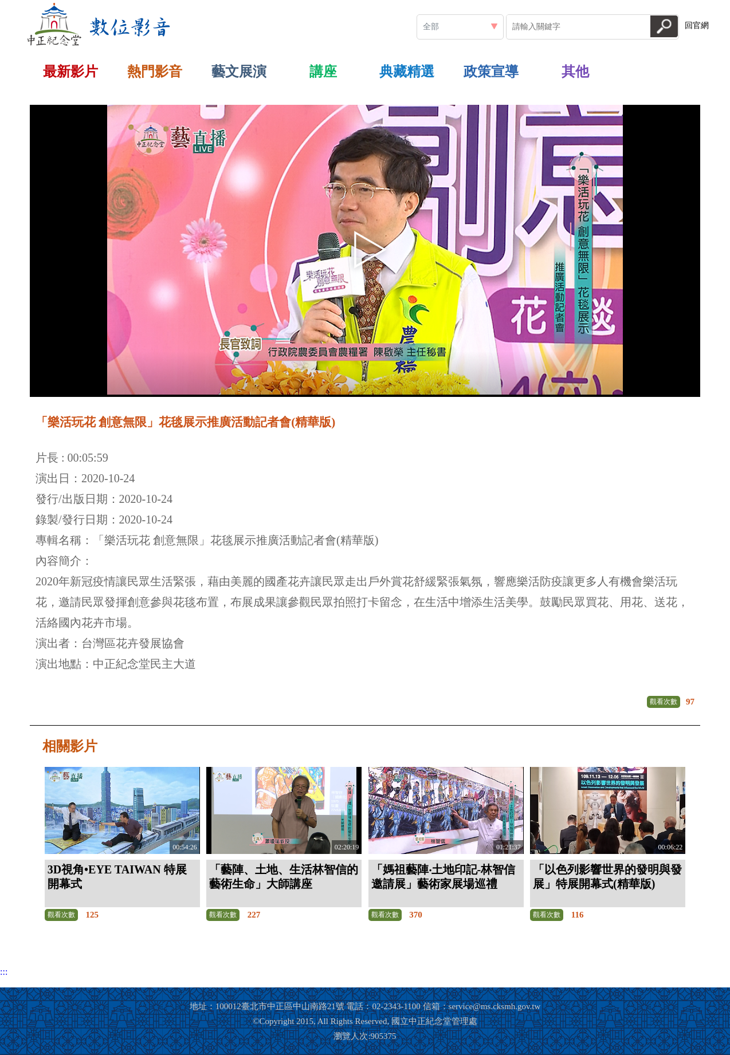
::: (180, 5)
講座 (323, 71)
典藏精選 (406, 71)
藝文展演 (238, 71)
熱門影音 (154, 71)
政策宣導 (491, 71)
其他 (575, 71)
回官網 (697, 25)
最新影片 (70, 71)
